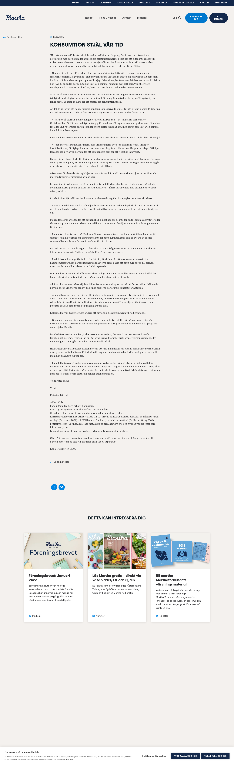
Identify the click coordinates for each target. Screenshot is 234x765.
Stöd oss (204, 3)
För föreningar (125, 3)
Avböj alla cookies (185, 756)
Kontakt (76, 3)
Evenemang (105, 3)
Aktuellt (126, 17)
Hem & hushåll (107, 17)
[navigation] (15, 18)
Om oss (90, 3)
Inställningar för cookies (154, 756)
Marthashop (221, 3)
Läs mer (69, 759)
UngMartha (144, 3)
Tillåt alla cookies (215, 756)
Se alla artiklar (12, 37)
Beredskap (161, 3)
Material (142, 17)
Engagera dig (196, 17)
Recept (89, 17)
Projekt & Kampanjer (183, 3)
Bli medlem (218, 17)
